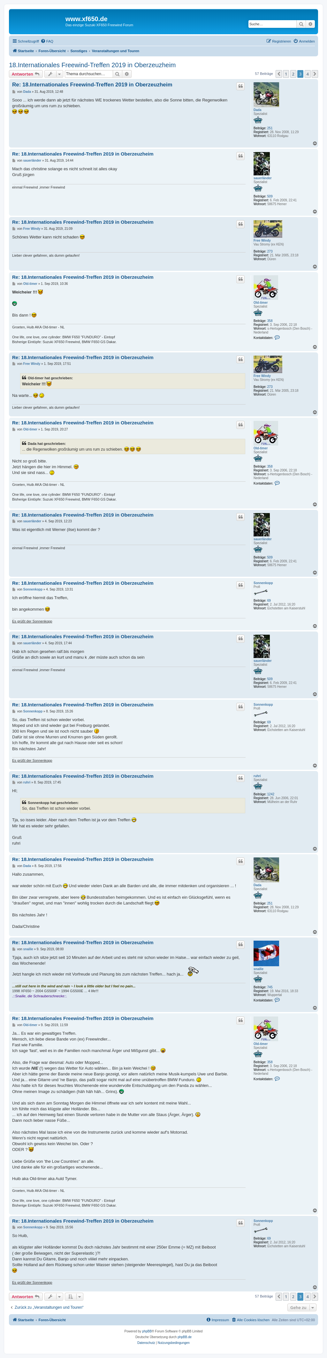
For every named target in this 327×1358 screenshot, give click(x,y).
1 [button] (286, 74)
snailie (258, 969)
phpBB (147, 1331)
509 (270, 196)
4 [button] (308, 74)
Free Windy (262, 240)
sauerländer (263, 178)
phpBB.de (185, 1337)
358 (270, 321)
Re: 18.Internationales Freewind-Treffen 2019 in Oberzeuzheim (92, 85)
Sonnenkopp (263, 583)
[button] (279, 74)
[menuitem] (47, 41)
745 (270, 987)
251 (270, 128)
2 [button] (293, 74)
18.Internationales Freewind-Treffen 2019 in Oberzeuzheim (92, 64)
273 (270, 251)
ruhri (257, 776)
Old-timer (261, 302)
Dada (257, 110)
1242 (270, 794)
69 (269, 600)
